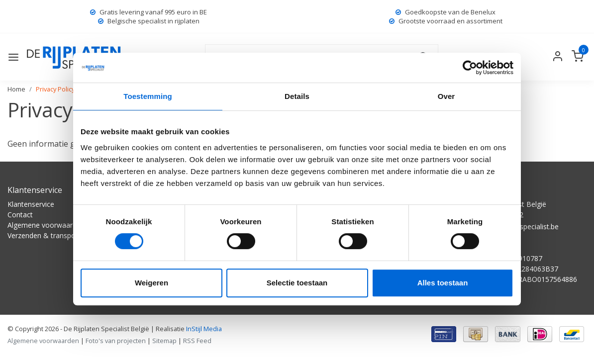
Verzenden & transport (44, 235)
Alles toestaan (442, 282)
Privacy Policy (55, 89)
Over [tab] (446, 96)
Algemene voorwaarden (46, 225)
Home (16, 89)
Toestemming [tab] (147, 96)
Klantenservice (30, 204)
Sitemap (164, 340)
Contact (20, 214)
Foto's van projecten (116, 340)
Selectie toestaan (297, 282)
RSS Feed (197, 340)
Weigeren (151, 282)
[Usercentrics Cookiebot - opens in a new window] (469, 67)
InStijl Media (203, 328)
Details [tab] (297, 96)
